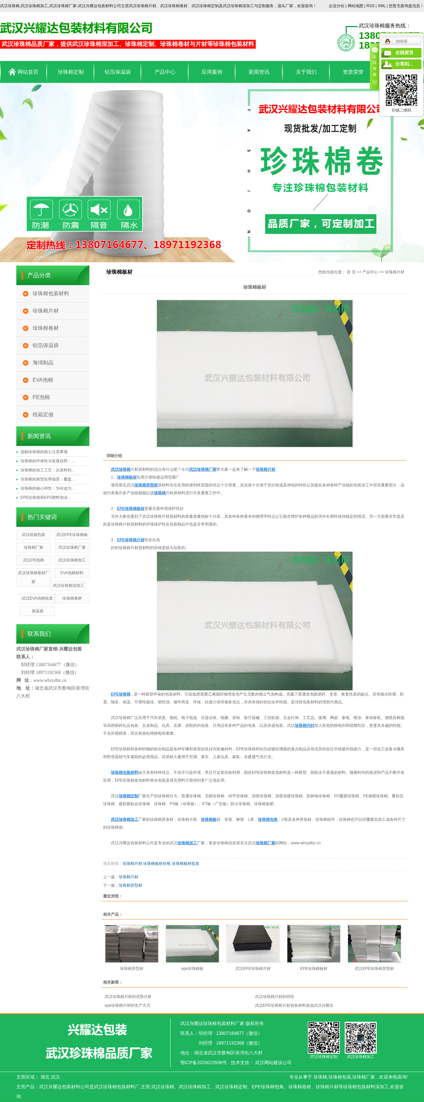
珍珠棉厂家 (33, 547)
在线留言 (404, 52)
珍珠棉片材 (46, 311)
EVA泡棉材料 (71, 573)
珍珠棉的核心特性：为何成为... (48, 488)
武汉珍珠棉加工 (72, 560)
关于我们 (306, 72)
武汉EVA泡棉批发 (37, 598)
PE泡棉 (41, 397)
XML (382, 6)
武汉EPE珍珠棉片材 (253, 968)
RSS (370, 6)
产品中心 (165, 72)
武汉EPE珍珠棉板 (72, 534)
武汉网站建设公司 (273, 1062)
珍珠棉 (320, 1076)
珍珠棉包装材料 (51, 293)
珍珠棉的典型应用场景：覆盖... (48, 479)
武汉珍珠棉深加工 (68, 585)
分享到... (404, 64)
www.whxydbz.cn (306, 843)
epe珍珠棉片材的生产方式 (127, 1005)
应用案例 (212, 72)
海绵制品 (43, 362)
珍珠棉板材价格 (157, 863)
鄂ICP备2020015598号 (203, 1062)
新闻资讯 (259, 72)
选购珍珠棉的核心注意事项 (44, 452)
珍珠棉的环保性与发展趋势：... (48, 461)
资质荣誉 (353, 72)
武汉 (55, 1076)
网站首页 (23, 71)
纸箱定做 (43, 414)
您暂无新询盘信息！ (406, 6)
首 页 (351, 272)
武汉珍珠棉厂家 (72, 547)
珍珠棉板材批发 (185, 863)
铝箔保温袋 (118, 72)
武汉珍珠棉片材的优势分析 (128, 996)
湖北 (45, 1076)
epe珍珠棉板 (192, 968)
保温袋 (37, 611)
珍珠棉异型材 (130, 885)
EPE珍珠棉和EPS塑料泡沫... (46, 497)
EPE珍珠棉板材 (313, 968)
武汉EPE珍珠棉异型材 (374, 968)
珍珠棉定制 (71, 72)
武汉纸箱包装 (33, 534)
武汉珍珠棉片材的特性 (274, 996)
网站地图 (356, 6)
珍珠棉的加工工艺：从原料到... (48, 470)
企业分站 (336, 6)
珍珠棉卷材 (46, 328)
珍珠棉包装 (339, 1076)
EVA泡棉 (43, 380)
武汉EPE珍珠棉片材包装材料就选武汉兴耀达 (294, 1005)
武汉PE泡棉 (33, 560)
